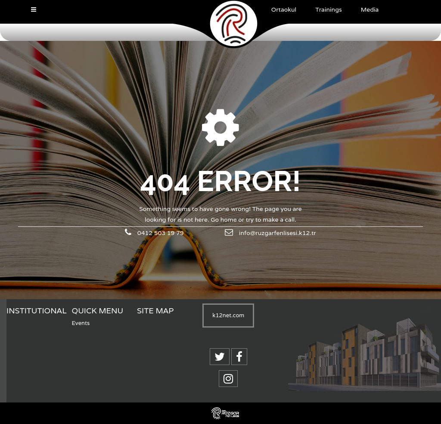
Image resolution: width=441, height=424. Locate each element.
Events (81, 323)
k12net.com (228, 315)
